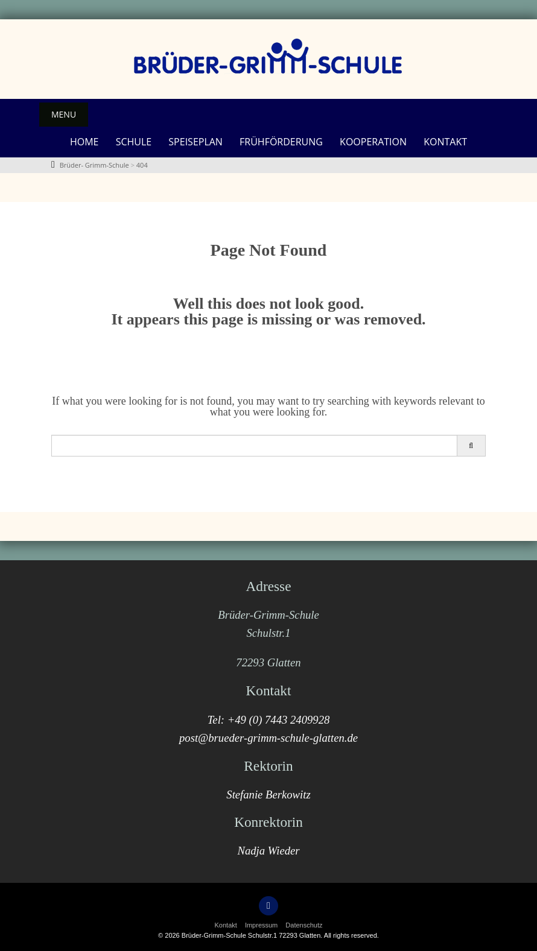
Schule (134, 141)
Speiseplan (195, 141)
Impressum (261, 925)
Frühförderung (281, 141)
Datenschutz (303, 925)
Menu (63, 114)
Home (84, 141)
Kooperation (373, 141)
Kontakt (445, 141)
